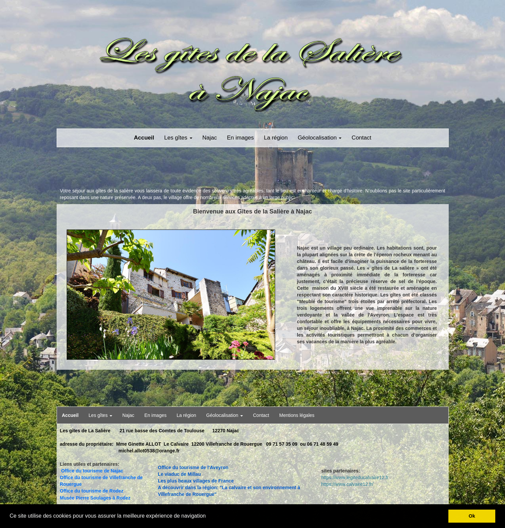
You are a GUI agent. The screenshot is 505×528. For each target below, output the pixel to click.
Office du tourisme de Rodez (92, 491)
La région (276, 138)
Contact (361, 138)
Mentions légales (296, 415)
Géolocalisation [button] (319, 138)
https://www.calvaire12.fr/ (347, 484)
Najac (209, 138)
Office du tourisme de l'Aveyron (193, 467)
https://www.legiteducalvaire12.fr (355, 477)
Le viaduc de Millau (179, 474)
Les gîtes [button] (178, 138)
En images (240, 138)
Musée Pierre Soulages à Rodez (95, 498)
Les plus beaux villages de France (196, 480)
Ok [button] (472, 516)
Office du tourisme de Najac (92, 470)
